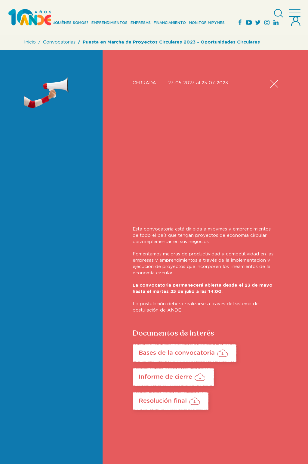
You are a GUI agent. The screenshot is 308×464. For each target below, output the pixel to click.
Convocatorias (59, 42)
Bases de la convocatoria (177, 353)
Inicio (30, 42)
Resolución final (163, 401)
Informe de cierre (165, 377)
